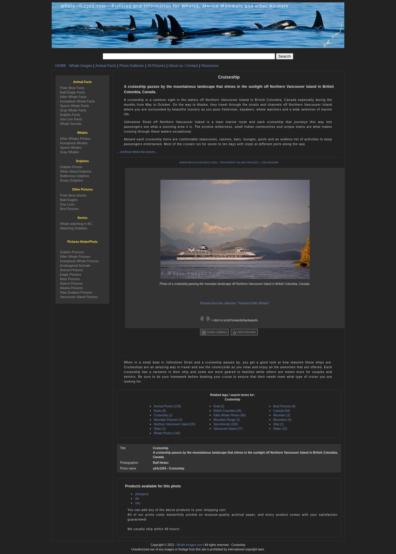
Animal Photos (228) (167, 406)
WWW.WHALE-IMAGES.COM (198, 162)
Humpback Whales (74, 143)
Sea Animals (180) (226, 424)
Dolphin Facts (70, 114)
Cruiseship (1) (163, 415)
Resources (209, 66)
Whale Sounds (71, 123)
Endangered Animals (75, 265)
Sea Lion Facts (71, 119)
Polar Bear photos (73, 195)
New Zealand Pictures (76, 292)
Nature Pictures (71, 283)
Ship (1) (278, 424)
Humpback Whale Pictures (79, 261)
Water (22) (280, 428)
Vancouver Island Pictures (79, 297)
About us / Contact (183, 66)
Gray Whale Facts (73, 110)
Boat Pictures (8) (284, 406)
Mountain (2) (281, 415)
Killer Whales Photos (75, 138)
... (125, 354)
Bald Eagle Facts (72, 92)
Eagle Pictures (70, 274)
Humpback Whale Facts (77, 101)
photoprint (141, 494)
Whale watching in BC (76, 223)
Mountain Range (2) (227, 419)
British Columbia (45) (227, 410)
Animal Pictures (71, 270)
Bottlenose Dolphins (74, 176)
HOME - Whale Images (73, 66)
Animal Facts (106, 66)
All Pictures (156, 66)
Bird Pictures (69, 209)
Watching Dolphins (73, 228)
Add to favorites (244, 332)
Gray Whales (69, 152)
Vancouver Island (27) (228, 428)
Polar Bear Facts (72, 88)
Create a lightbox (214, 332)
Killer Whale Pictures (75, 256)
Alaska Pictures (71, 288)
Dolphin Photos (71, 167)
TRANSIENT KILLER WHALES (239, 162)
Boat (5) (219, 406)
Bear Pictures (70, 279)
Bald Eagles (69, 200)
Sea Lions (67, 204)
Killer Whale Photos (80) (230, 415)
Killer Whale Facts (73, 97)
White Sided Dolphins (75, 171)
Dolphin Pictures (72, 252)
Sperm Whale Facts (74, 106)
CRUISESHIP (270, 162)
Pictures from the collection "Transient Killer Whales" (234, 303)
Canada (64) (281, 410)
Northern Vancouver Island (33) (174, 424)
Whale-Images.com (189, 545)
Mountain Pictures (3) (168, 419)
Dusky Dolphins (71, 180)
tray (137, 503)
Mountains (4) (282, 419)
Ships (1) (160, 428)
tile (137, 498)
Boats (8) (160, 410)
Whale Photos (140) (167, 433)
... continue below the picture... (137, 152)
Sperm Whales (71, 147)
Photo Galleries (131, 66)
